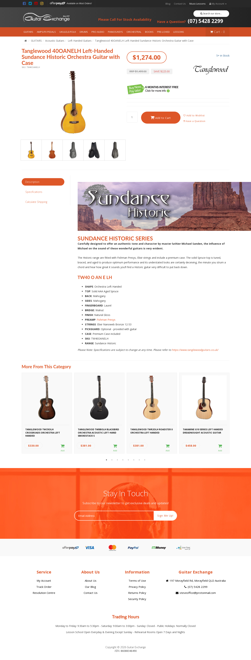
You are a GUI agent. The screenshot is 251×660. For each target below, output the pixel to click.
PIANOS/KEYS (115, 31)
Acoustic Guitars (54, 40)
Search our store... (211, 13)
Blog (168, 3)
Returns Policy (137, 593)
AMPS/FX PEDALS (46, 31)
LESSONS (178, 31)
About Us (90, 580)
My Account (44, 580)
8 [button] (145, 460)
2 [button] (112, 460)
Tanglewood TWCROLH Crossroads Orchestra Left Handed (42, 432)
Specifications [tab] (33, 192)
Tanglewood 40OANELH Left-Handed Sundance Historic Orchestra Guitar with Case (144, 40)
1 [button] (106, 460)
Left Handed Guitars (80, 40)
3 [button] (117, 460)
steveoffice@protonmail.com (195, 593)
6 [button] (134, 460)
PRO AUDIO (98, 31)
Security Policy (137, 599)
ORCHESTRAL (134, 31)
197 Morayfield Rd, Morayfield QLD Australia (195, 580)
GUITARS (28, 31)
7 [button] (139, 460)
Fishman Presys (106, 319)
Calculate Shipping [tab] (36, 202)
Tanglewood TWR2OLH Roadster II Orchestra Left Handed (151, 431)
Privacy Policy (137, 587)
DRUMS (84, 31)
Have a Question (194, 121)
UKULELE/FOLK (67, 31)
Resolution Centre (44, 593)
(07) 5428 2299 (190, 20)
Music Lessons (197, 3)
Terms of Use (137, 580)
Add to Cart (161, 117)
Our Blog (90, 587)
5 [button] (128, 460)
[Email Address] (114, 516)
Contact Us (180, 3)
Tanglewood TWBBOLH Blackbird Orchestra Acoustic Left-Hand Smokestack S (98, 432)
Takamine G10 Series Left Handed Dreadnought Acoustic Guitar (203, 431)
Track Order (44, 587)
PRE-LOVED (163, 31)
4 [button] (123, 460)
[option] (73, 102)
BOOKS (149, 31)
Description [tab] (32, 182)
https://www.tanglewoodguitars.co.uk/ (195, 350)
